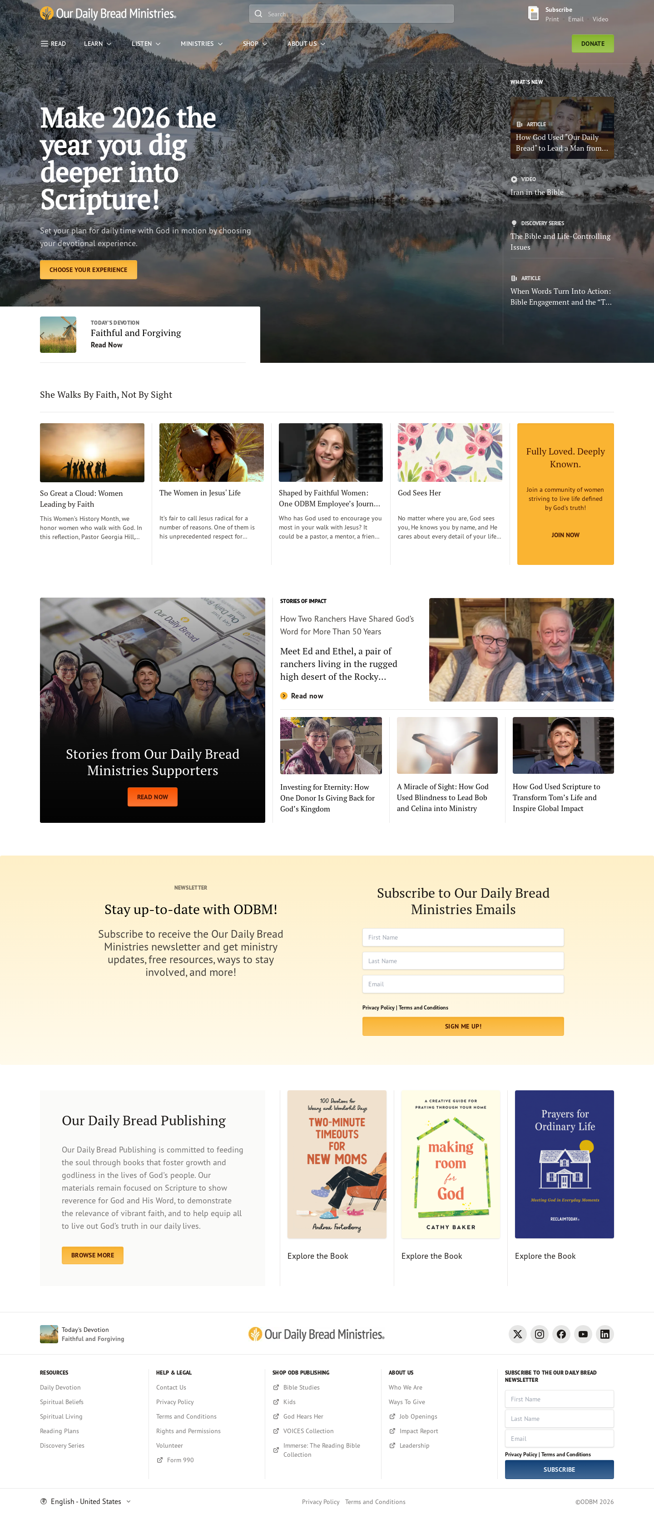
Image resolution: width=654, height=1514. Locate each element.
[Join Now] (565, 494)
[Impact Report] (439, 1430)
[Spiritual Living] (90, 1416)
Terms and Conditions (423, 1007)
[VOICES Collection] (323, 1430)
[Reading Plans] (90, 1430)
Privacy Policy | (379, 1007)
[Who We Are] (439, 1387)
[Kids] (323, 1401)
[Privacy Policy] (207, 1401)
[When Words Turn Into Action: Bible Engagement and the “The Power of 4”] (562, 291)
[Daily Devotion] (90, 1387)
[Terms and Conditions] (207, 1416)
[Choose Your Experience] (88, 269)
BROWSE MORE (92, 1255)
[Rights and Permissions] (207, 1430)
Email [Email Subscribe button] (576, 19)
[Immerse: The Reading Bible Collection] (323, 1450)
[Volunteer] (207, 1445)
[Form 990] (207, 1460)
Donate (592, 44)
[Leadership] (439, 1445)
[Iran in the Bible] (562, 186)
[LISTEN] (147, 43)
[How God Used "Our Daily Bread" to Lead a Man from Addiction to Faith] (562, 128)
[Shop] (256, 43)
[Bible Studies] (323, 1387)
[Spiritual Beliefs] (90, 1401)
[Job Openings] (439, 1416)
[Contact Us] (207, 1387)
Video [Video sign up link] (601, 19)
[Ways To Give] (439, 1401)
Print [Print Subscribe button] (552, 19)
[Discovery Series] (90, 1445)
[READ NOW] (152, 710)
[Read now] (447, 650)
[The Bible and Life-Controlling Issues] (562, 236)
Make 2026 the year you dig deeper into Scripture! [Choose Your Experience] (128, 158)
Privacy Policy (321, 1501)
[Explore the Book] (333, 1188)
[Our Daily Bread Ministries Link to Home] (108, 13)
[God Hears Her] (323, 1416)
